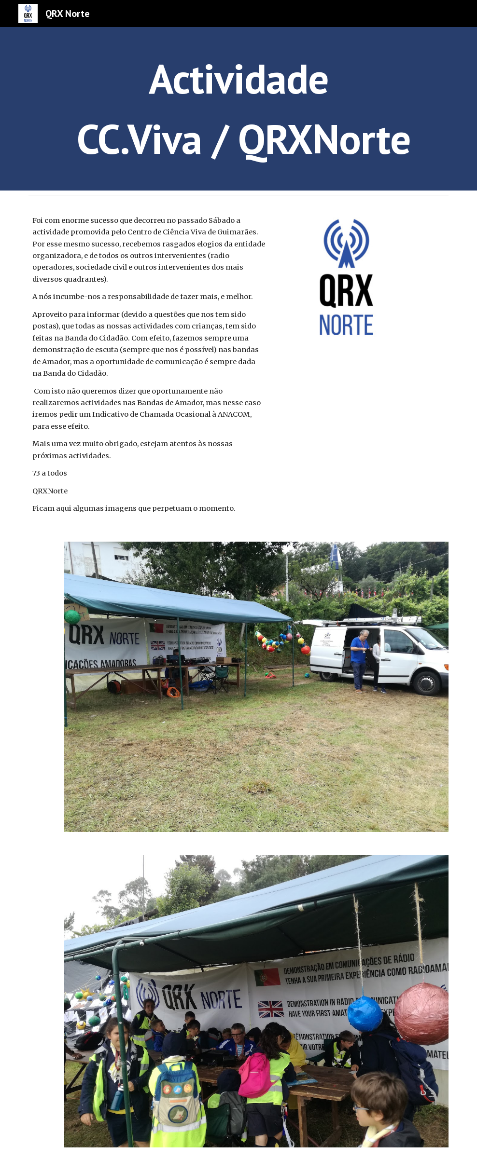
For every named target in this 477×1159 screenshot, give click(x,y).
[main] (238, 109)
